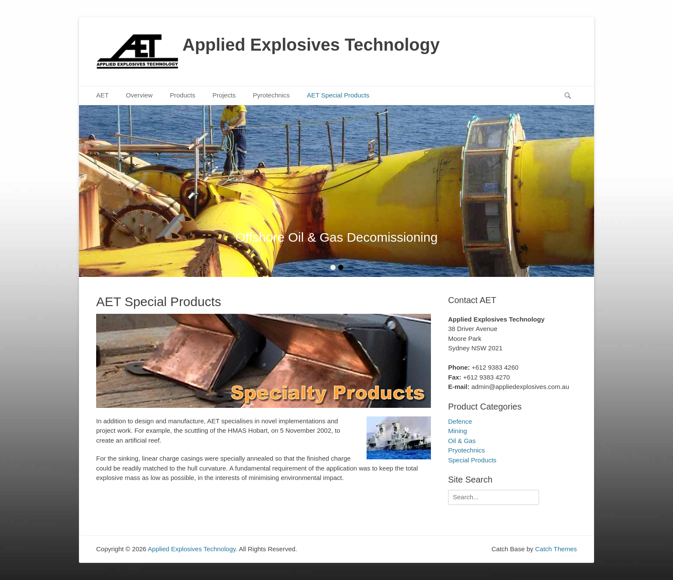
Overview (139, 95)
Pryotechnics (466, 450)
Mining (457, 430)
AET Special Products (338, 95)
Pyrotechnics (271, 95)
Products (182, 95)
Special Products (472, 460)
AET (102, 95)
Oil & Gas (462, 440)
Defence (460, 421)
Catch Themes (556, 549)
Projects (224, 95)
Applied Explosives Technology (311, 44)
